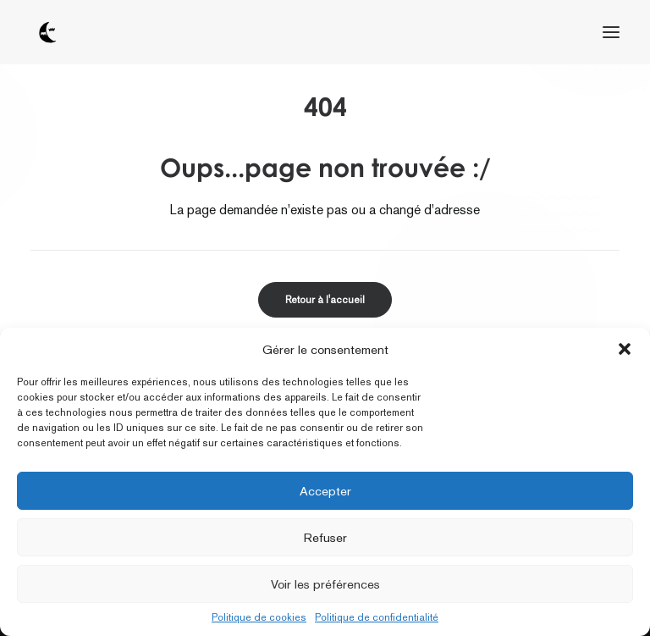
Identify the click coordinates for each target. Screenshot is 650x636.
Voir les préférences (325, 584)
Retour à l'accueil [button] (325, 300)
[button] (624, 348)
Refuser (325, 537)
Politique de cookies (259, 617)
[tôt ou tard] (47, 32)
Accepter (325, 491)
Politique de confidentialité (376, 617)
